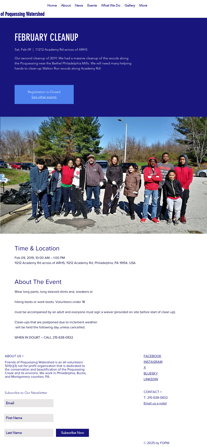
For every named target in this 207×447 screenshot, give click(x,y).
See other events (44, 97)
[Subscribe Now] (72, 433)
